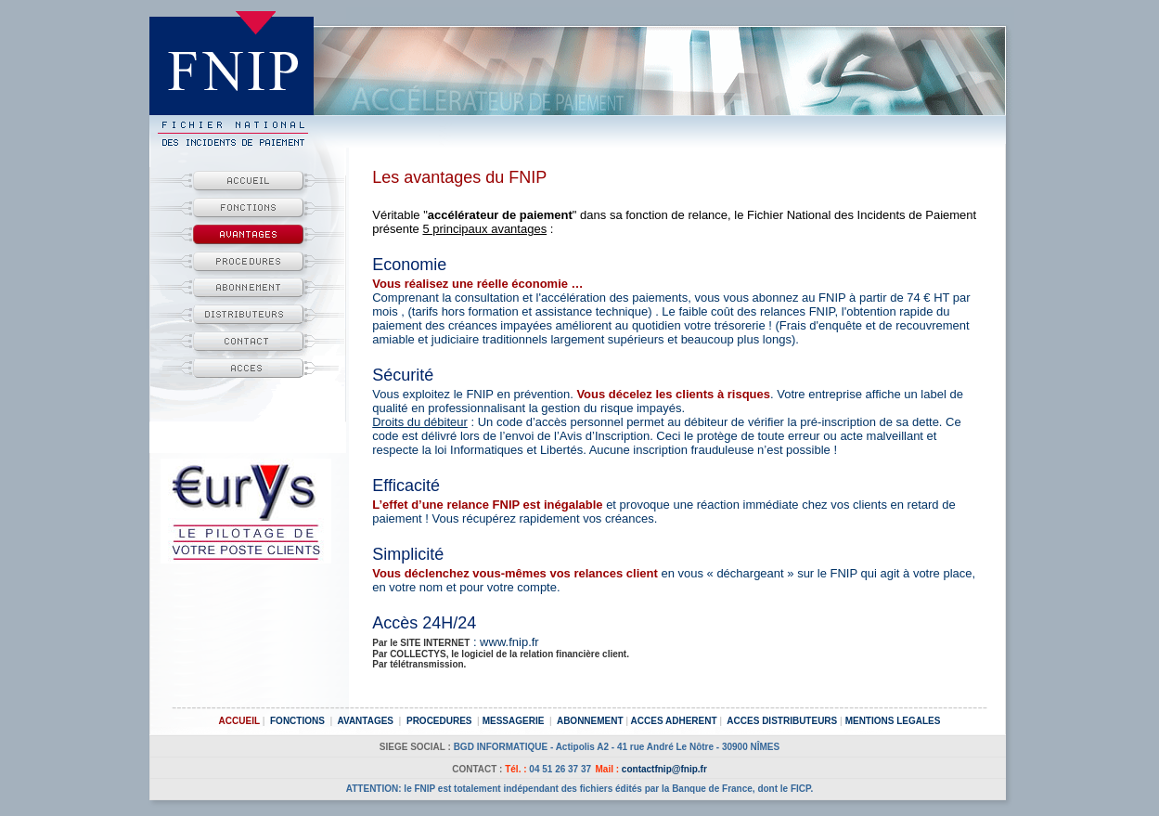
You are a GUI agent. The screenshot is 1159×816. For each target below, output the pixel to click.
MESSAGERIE (514, 721)
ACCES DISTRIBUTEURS (782, 721)
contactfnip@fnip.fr (664, 769)
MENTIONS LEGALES (893, 721)
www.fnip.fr (509, 642)
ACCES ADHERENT (674, 721)
